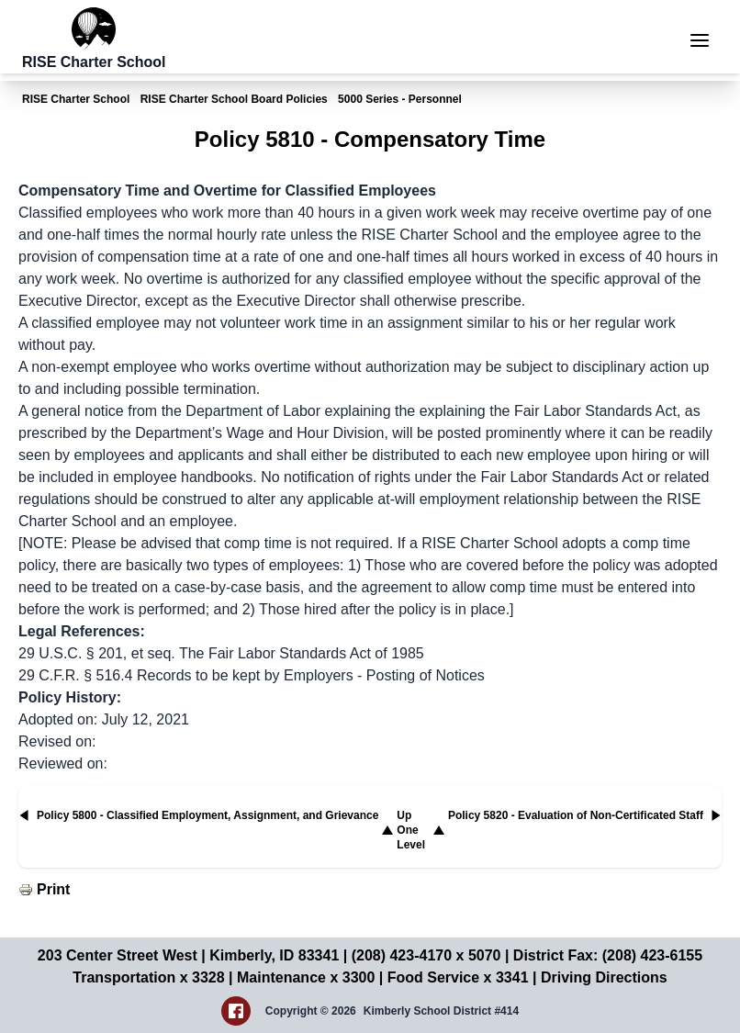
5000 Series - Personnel (400, 99)
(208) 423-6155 (652, 955)
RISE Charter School (75, 99)
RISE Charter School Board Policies (234, 99)
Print (53, 889)
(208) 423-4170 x (410, 955)
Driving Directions (604, 977)
